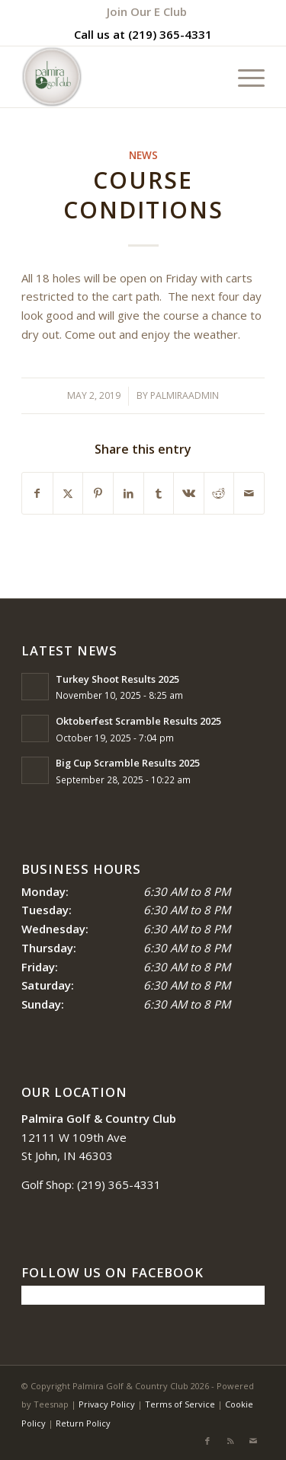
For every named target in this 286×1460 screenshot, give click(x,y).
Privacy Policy (107, 1404)
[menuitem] (146, 11)
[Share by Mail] (249, 494)
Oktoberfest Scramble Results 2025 (138, 721)
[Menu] (244, 76)
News (143, 155)
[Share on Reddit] (219, 494)
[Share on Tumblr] (159, 494)
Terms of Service (180, 1404)
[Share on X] (68, 494)
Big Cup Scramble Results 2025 (128, 763)
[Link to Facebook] (207, 1441)
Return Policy (83, 1423)
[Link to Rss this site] (230, 1441)
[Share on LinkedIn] (128, 494)
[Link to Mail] (253, 1441)
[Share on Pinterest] (98, 494)
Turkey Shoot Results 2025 (117, 679)
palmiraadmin (184, 395)
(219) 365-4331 (170, 34)
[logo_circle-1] (118, 76)
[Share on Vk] (189, 494)
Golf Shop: (47, 1184)
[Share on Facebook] (37, 494)
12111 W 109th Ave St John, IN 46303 (98, 1137)
